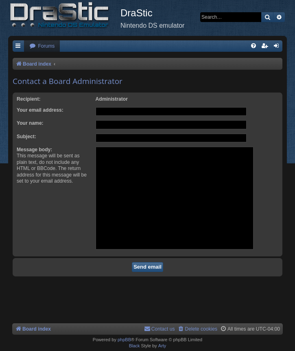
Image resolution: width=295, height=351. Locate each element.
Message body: (34, 149)
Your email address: (40, 110)
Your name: (30, 123)
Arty (162, 345)
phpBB (124, 339)
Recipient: (28, 99)
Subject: (26, 136)
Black (134, 345)
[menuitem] (42, 46)
